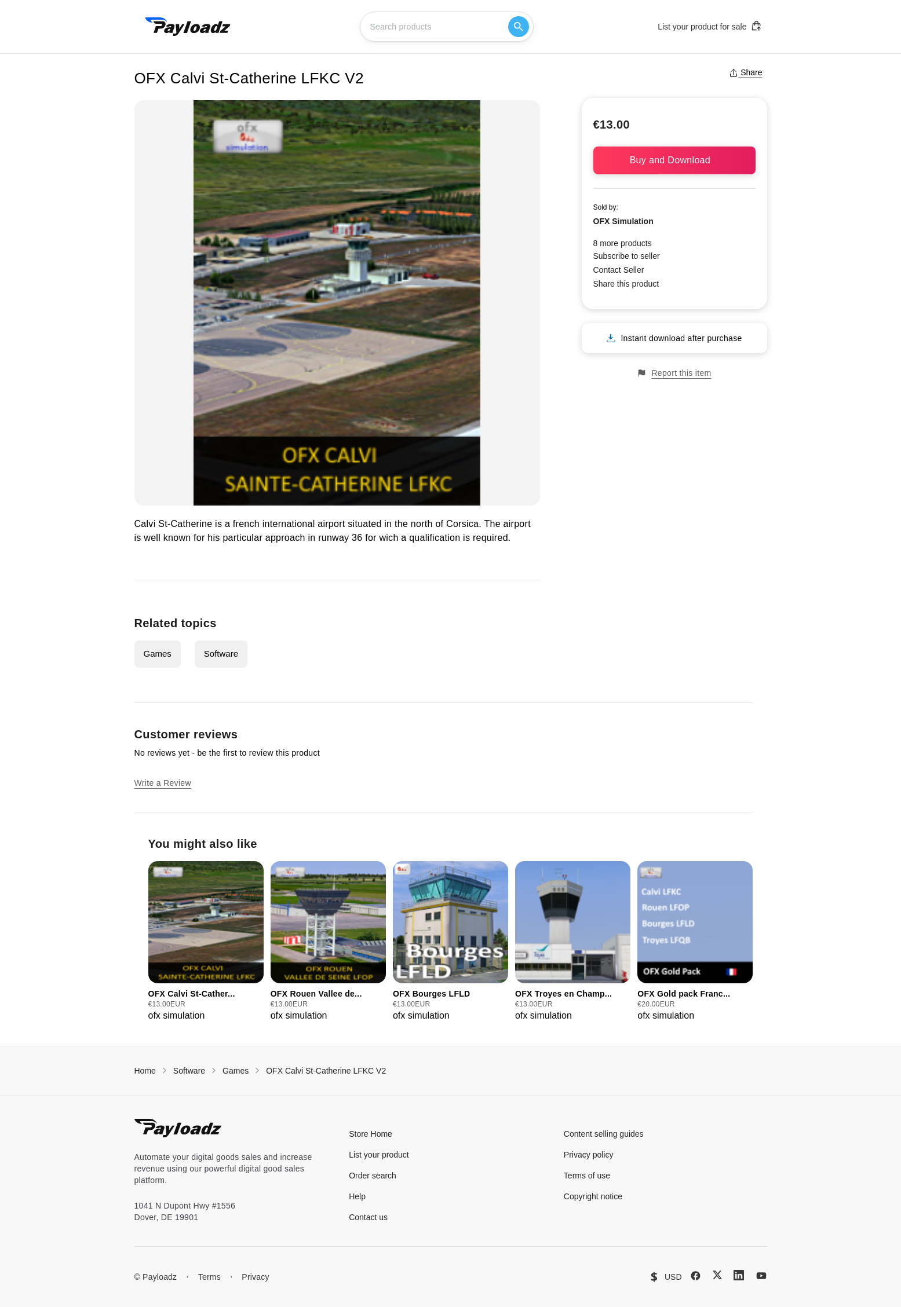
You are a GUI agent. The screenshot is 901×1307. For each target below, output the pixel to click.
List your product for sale (710, 26)
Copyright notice (593, 1196)
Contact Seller (618, 269)
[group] (206, 942)
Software (221, 653)
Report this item (674, 373)
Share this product (626, 283)
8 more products (622, 243)
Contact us (368, 1217)
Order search (372, 1175)
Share (745, 72)
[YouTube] (761, 1276)
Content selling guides (604, 1133)
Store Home (370, 1133)
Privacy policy (589, 1154)
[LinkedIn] (739, 1275)
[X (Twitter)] (717, 1275)
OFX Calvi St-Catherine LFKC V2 (326, 1070)
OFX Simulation (623, 221)
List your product (379, 1154)
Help (357, 1196)
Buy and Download (674, 160)
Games (158, 653)
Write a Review (162, 783)
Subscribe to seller (626, 256)
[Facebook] (695, 1276)
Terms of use (587, 1175)
